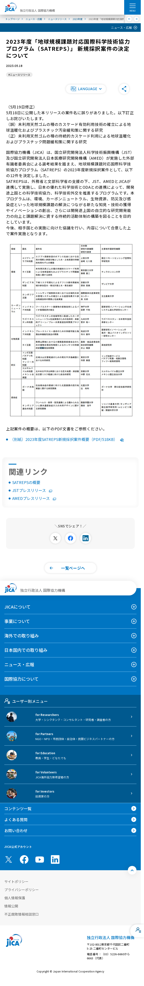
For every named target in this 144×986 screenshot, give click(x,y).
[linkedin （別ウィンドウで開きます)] (55, 859)
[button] (86, 89)
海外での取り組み (21, 635)
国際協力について (21, 679)
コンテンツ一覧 (17, 808)
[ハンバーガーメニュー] (132, 6)
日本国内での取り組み (25, 650)
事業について (17, 621)
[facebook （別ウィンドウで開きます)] (24, 859)
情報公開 (11, 906)
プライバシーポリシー (21, 889)
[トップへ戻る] (132, 870)
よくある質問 (16, 819)
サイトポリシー (16, 881)
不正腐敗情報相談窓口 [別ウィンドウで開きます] (21, 914)
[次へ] (136, 19)
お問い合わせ (16, 830)
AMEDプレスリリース (34, 498)
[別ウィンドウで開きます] (55, 538)
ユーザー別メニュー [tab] (26, 701)
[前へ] (129, 19)
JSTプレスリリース (32, 490)
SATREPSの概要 (26, 482)
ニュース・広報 (121, 27)
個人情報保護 (14, 897)
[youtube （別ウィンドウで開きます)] (39, 859)
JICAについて (17, 607)
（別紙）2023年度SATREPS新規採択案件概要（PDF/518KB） (67, 439)
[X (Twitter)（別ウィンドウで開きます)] (8, 859)
